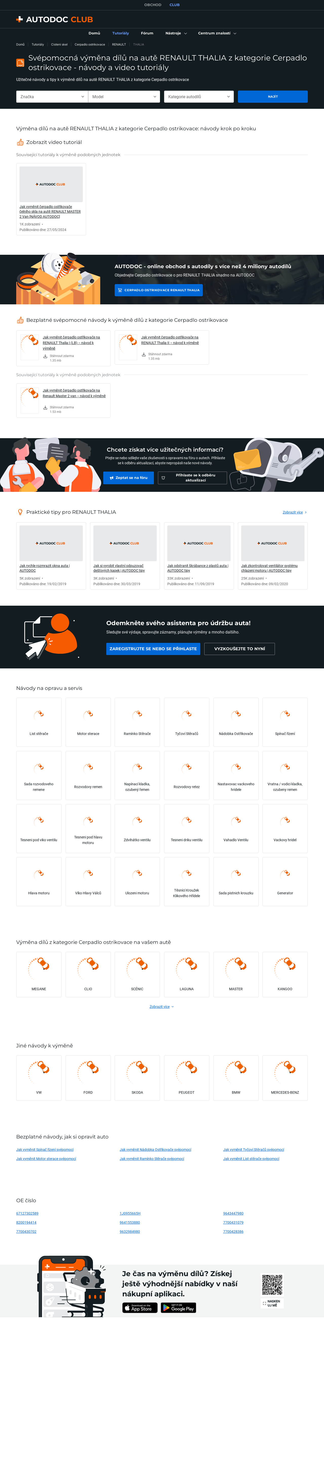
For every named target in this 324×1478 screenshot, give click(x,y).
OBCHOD (152, 5)
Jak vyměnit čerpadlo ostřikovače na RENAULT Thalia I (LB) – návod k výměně (71, 343)
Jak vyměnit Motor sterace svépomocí (46, 1158)
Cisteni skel (59, 44)
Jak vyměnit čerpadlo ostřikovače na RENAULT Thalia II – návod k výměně (170, 340)
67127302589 (27, 1213)
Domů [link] (20, 44)
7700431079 (233, 1222)
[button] (175, 33)
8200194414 (26, 1222)
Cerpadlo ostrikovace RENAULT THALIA (162, 290)
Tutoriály (38, 44)
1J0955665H (130, 1213)
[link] (94, 33)
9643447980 (233, 1213)
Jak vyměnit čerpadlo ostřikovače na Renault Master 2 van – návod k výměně (74, 393)
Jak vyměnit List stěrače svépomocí (251, 1158)
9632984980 (130, 1231)
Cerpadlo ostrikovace (90, 44)
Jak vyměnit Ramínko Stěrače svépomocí (152, 1158)
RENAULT (119, 44)
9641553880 (130, 1222)
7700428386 (233, 1231)
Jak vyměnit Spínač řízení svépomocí (44, 1149)
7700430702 (26, 1231)
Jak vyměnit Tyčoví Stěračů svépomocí (253, 1149)
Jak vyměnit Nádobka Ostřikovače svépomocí (155, 1149)
